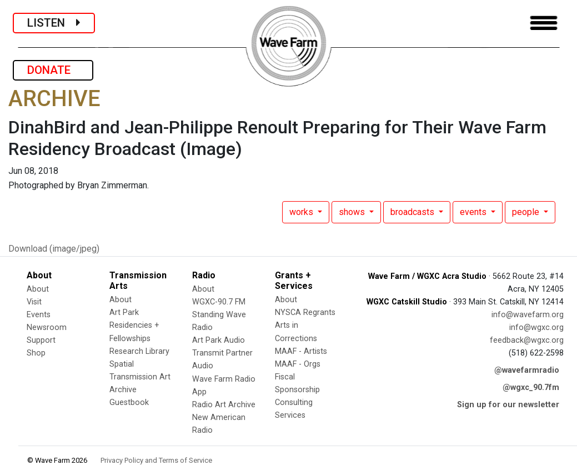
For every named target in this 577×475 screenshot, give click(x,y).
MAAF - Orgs (297, 364)
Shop (36, 353)
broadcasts (413, 212)
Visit (34, 302)
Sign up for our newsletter (508, 404)
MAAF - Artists (301, 351)
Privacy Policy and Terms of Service (156, 460)
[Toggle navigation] (543, 23)
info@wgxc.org (536, 327)
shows (353, 212)
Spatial (121, 364)
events (474, 212)
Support (41, 340)
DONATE (53, 70)
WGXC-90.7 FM (218, 302)
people (526, 212)
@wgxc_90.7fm (531, 387)
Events (39, 314)
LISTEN (54, 22)
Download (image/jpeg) (53, 248)
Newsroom (47, 327)
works (302, 212)
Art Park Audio (218, 340)
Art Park (124, 312)
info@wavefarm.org (527, 314)
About (38, 289)
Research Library (139, 351)
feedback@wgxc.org (527, 340)
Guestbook (129, 402)
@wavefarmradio (526, 370)
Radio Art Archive (223, 404)
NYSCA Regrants (305, 312)
